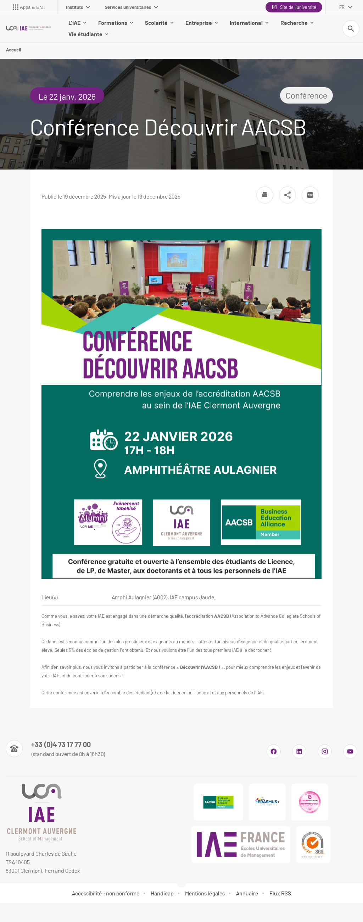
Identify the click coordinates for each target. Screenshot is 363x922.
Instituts (78, 7)
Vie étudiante (88, 33)
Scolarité (159, 22)
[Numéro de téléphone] (55, 748)
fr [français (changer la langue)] (342, 7)
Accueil (13, 49)
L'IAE (77, 22)
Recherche (296, 22)
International (249, 22)
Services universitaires (131, 7)
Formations (115, 22)
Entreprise (201, 22)
